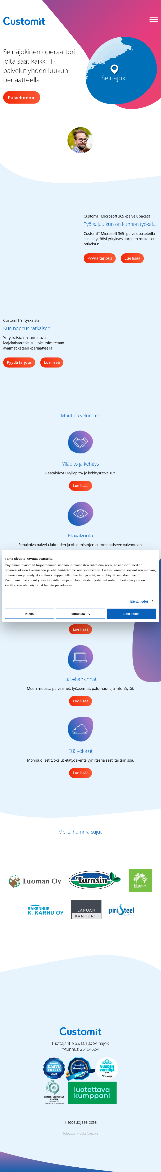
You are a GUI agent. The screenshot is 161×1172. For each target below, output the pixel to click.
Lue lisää (132, 258)
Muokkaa (80, 614)
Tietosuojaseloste (81, 1122)
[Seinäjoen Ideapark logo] (140, 879)
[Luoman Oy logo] (35, 879)
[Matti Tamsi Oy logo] (95, 879)
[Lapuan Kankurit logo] (86, 909)
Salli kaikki (131, 614)
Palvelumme (22, 97)
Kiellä (29, 614)
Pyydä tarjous (99, 258)
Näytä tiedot (139, 601)
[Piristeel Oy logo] (121, 909)
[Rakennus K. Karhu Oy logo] (45, 909)
